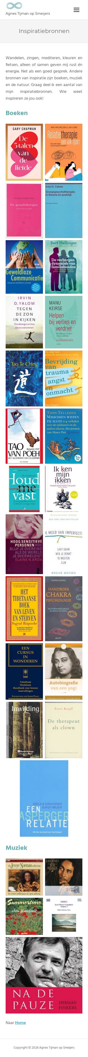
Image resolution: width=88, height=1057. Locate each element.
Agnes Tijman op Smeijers (28, 13)
